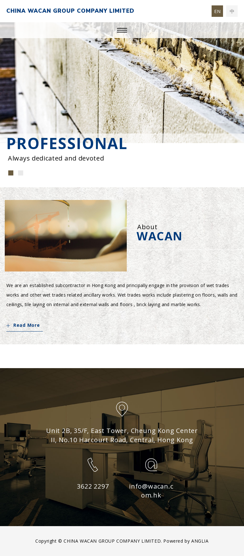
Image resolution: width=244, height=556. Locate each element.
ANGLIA (200, 541)
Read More (23, 325)
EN (217, 11)
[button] (10, 172)
